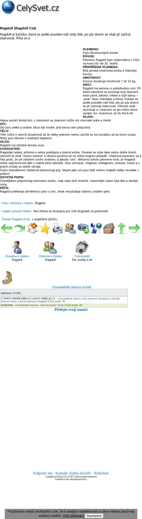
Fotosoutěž (82, 249)
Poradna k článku (17, 249)
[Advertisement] (40, 82)
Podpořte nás (43, 473)
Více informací (73, 516)
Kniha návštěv (80, 473)
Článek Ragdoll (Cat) (16, 219)
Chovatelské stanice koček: (46, 280)
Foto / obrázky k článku (17, 203)
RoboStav (101, 473)
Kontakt (61, 473)
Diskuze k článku (50, 249)
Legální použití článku (16, 211)
